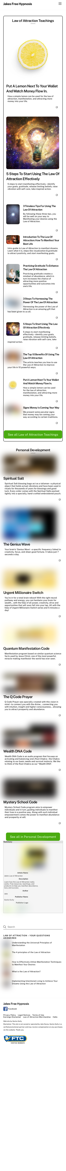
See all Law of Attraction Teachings (33, 434)
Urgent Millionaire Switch (23, 592)
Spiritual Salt (13, 478)
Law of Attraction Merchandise (37, 1017)
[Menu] (60, 3)
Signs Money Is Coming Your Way (41, 407)
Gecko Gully (17, 1021)
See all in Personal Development (33, 836)
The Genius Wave (16, 544)
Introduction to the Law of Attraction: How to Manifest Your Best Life (41, 240)
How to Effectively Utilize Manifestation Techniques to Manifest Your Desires (36, 963)
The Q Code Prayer (18, 697)
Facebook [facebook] (10, 1009)
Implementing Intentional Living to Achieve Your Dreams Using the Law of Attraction (35, 982)
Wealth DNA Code (17, 751)
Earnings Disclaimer (12, 1017)
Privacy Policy (9, 1015)
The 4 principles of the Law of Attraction (31, 952)
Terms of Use (38, 1015)
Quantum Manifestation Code (26, 648)
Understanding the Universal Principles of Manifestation (32, 944)
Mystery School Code (20, 802)
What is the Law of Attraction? (26, 971)
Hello (55, 1017)
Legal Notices (24, 1015)
